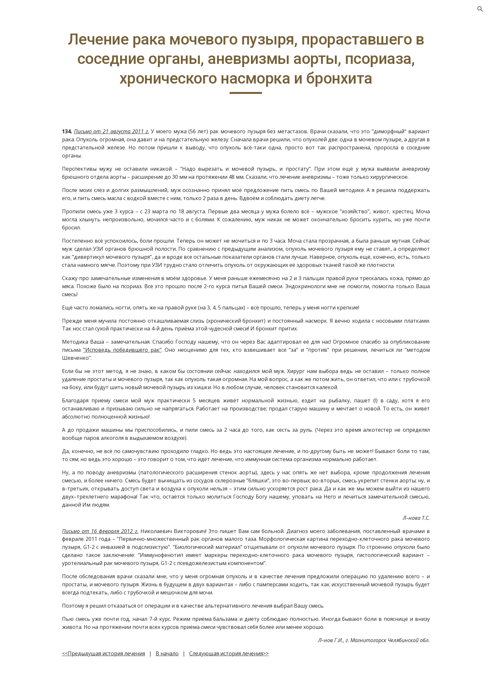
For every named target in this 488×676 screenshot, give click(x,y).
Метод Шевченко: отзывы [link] (36, 201)
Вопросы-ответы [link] (35, 101)
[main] (284, 61)
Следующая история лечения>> (270, 661)
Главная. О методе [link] (36, 88)
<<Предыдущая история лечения (145, 661)
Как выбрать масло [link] (37, 149)
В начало (208, 661)
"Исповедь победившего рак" (163, 357)
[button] (480, 9)
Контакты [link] (25, 163)
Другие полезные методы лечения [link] (35, 119)
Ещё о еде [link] (25, 136)
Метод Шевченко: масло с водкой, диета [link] (44, 180)
